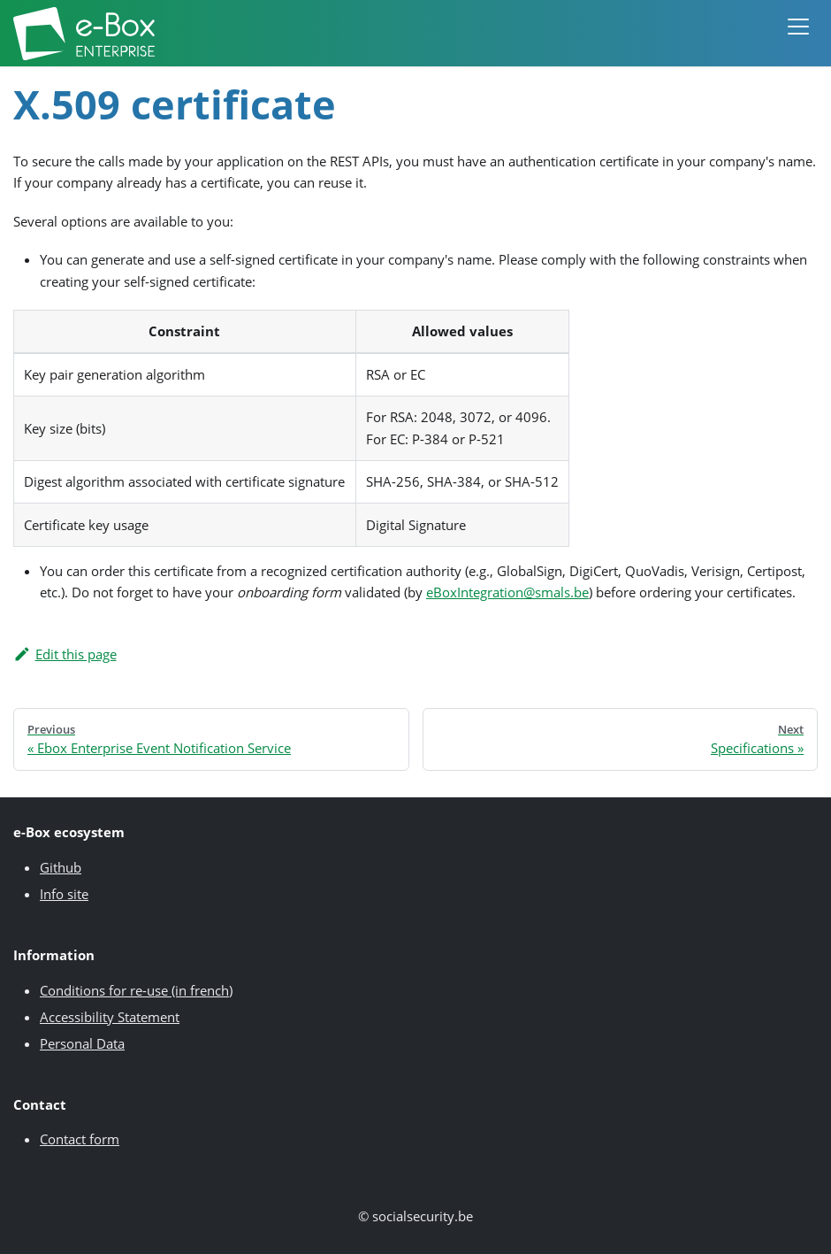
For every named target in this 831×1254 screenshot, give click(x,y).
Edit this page (65, 654)
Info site (64, 894)
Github (60, 867)
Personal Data (82, 1043)
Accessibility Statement (109, 1017)
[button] (798, 33)
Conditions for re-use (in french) (136, 990)
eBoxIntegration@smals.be (507, 592)
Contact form (79, 1139)
